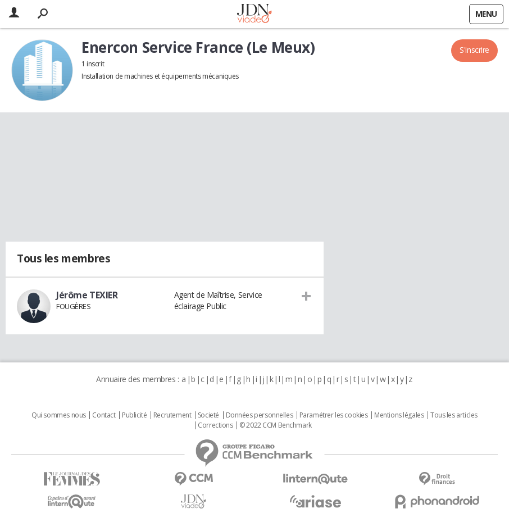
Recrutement (172, 415)
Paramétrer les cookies (333, 415)
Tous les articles (454, 415)
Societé (208, 415)
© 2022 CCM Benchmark (275, 425)
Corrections (215, 425)
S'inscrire (474, 49)
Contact (103, 415)
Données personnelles (259, 415)
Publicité (134, 415)
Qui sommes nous (58, 415)
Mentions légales (399, 415)
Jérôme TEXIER (87, 295)
